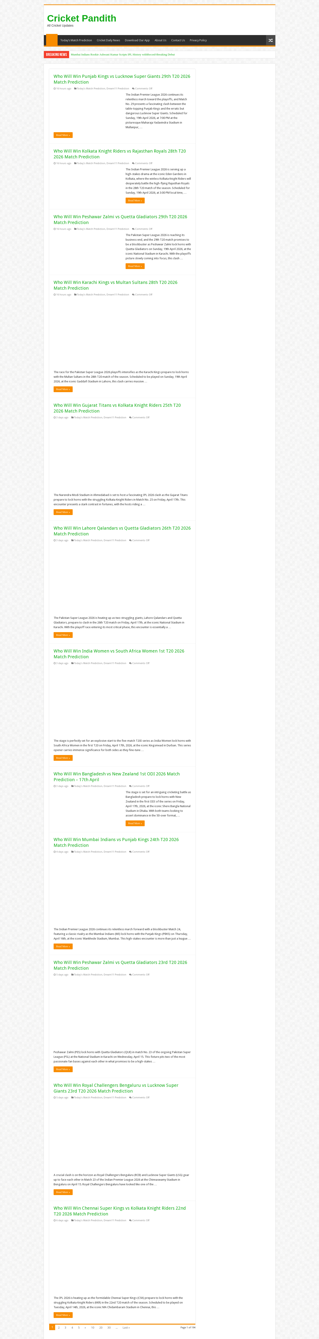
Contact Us (178, 40)
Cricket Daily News (108, 40)
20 (100, 1327)
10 (92, 1327)
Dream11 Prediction (118, 88)
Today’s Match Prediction (76, 40)
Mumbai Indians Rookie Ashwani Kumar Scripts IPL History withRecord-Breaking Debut (123, 54)
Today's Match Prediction (91, 88)
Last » (126, 1327)
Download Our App (137, 40)
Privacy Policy (198, 40)
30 (109, 1327)
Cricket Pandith (82, 18)
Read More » (63, 135)
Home (52, 39)
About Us (160, 40)
